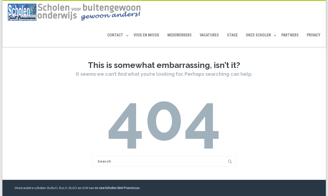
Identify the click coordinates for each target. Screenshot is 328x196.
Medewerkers (179, 35)
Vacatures (209, 35)
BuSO (73, 188)
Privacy (313, 35)
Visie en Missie (146, 35)
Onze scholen (258, 35)
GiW (85, 188)
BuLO (63, 188)
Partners (290, 35)
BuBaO (52, 188)
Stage (232, 35)
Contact (115, 35)
